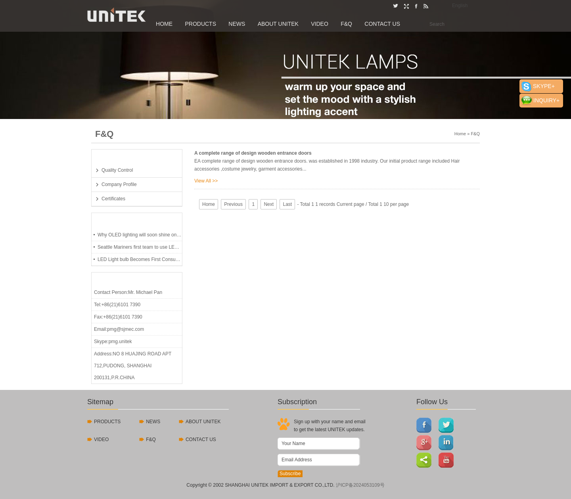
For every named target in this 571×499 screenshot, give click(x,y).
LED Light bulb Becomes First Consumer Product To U (140, 259)
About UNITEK (278, 24)
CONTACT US (201, 439)
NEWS (153, 421)
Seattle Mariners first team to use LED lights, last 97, (140, 247)
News (236, 24)
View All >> (206, 181)
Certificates (113, 199)
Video (319, 24)
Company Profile (119, 184)
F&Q (346, 24)
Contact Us (382, 24)
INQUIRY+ (546, 100)
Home (164, 24)
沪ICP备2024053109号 (360, 485)
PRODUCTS (107, 421)
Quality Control (117, 170)
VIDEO (101, 439)
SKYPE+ (544, 86)
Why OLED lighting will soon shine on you (140, 235)
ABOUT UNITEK (203, 421)
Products (200, 24)
